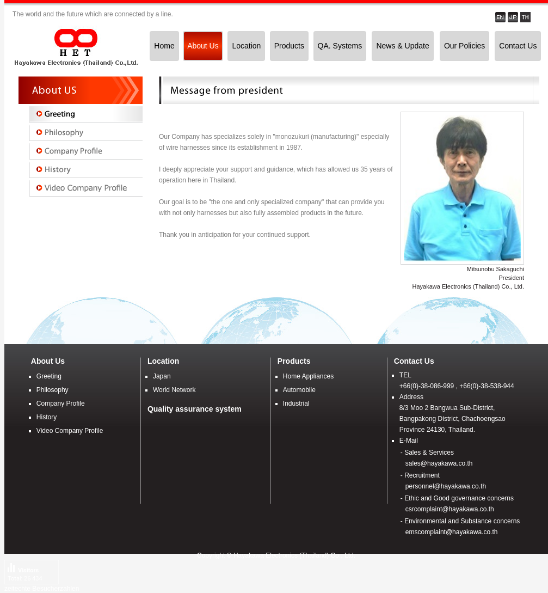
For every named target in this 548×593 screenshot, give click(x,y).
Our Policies (464, 45)
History (46, 417)
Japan (162, 376)
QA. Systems (340, 45)
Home (164, 45)
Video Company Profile (69, 431)
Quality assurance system (194, 409)
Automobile (299, 390)
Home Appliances (308, 376)
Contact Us (518, 45)
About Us (203, 45)
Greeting (48, 376)
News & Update (402, 45)
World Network (174, 390)
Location (246, 45)
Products (289, 45)
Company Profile (60, 403)
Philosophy (52, 390)
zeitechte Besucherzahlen (41, 588)
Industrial (296, 403)
